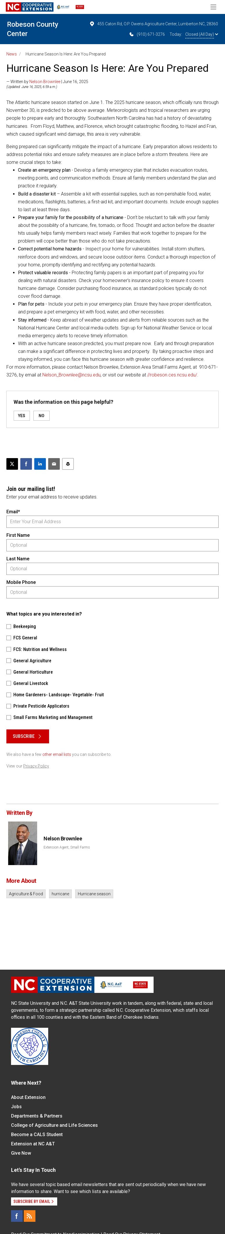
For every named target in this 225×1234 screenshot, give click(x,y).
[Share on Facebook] (26, 464)
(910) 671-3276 (147, 34)
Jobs (16, 1106)
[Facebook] (17, 1216)
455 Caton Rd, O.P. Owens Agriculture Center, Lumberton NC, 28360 (153, 24)
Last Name (17, 559)
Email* (13, 511)
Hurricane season (94, 894)
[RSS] (29, 1216)
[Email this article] (54, 464)
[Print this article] (68, 464)
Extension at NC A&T (33, 1144)
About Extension (28, 1097)
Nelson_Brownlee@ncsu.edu (71, 375)
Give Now (21, 1153)
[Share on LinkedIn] (40, 464)
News (11, 54)
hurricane (60, 894)
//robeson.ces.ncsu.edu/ (172, 375)
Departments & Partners (36, 1116)
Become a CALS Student (37, 1134)
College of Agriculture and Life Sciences (54, 1125)
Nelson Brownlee (44, 81)
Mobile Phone (21, 582)
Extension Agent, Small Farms (67, 847)
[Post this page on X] (12, 464)
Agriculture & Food (26, 894)
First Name (18, 535)
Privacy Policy (36, 766)
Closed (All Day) (201, 34)
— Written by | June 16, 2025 (47, 81)
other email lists (56, 754)
